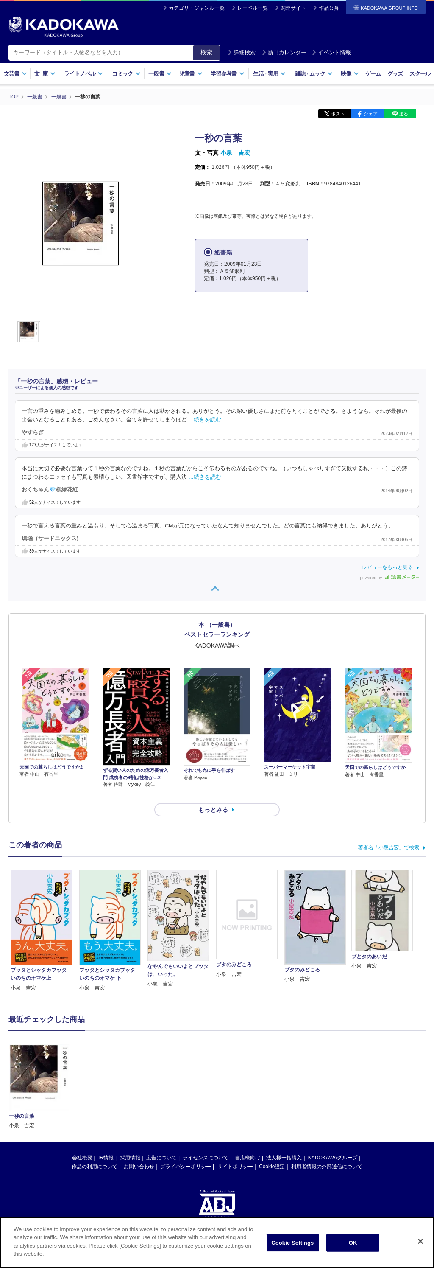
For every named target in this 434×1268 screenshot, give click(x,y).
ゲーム (373, 73)
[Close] (420, 1241)
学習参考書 (228, 73)
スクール (419, 73)
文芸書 (15, 73)
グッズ (395, 73)
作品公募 (329, 8)
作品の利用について (94, 1152)
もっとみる (213, 794)
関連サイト (293, 8)
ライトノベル (83, 73)
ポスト (338, 113)
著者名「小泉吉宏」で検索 (388, 833)
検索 (206, 52)
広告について (161, 1143)
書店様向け (247, 1143)
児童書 (191, 73)
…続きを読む (205, 420)
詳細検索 (242, 52)
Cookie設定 (272, 1152)
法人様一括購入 (284, 1143)
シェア (371, 113)
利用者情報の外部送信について (326, 1152)
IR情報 (106, 1143)
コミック (126, 73)
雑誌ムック (314, 73)
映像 (350, 73)
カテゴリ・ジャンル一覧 (197, 8)
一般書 (160, 73)
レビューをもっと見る (387, 567)
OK (353, 1243)
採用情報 (130, 1143)
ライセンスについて (205, 1143)
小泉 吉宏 (235, 152)
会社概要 (82, 1143)
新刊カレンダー (284, 52)
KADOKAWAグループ (332, 1143)
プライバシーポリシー (185, 1152)
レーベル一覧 (252, 8)
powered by (389, 577)
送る (403, 113)
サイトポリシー (235, 1152)
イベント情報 (331, 52)
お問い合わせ (139, 1152)
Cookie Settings (292, 1243)
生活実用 (269, 73)
